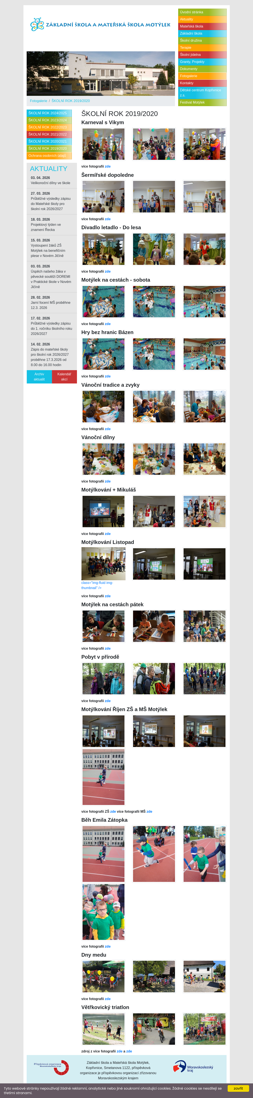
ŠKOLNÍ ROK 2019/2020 (71, 101)
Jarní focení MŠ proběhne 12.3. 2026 (51, 303)
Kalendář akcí (64, 376)
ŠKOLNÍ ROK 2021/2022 (48, 134)
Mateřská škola (191, 26)
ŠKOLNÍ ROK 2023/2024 (48, 120)
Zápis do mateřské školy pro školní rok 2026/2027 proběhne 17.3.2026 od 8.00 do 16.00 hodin (50, 354)
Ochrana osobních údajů (47, 155)
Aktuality (186, 19)
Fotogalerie (38, 101)
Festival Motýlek (192, 102)
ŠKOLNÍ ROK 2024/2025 (48, 113)
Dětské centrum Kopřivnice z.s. (200, 92)
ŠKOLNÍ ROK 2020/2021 (48, 141)
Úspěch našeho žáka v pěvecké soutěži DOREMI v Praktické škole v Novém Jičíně (51, 276)
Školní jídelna (190, 55)
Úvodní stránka (191, 12)
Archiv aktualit (39, 376)
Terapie (185, 47)
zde (108, 166)
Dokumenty (189, 69)
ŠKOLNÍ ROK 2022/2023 (48, 127)
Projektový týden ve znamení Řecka (46, 225)
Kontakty (186, 83)
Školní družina (191, 40)
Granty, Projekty (192, 62)
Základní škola (191, 33)
